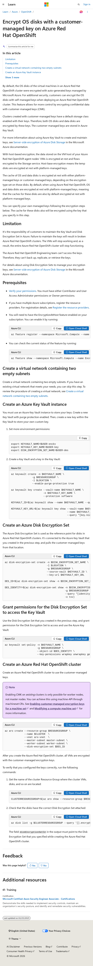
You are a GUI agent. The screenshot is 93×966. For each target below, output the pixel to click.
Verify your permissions (22, 291)
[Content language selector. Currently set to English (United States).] (22, 931)
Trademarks (62, 951)
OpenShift (26, 11)
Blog (48, 946)
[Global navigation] (3, 4)
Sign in (86, 4)
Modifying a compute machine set (55, 708)
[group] (49, 334)
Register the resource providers (71, 307)
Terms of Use (45, 951)
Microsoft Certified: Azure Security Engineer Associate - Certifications (39, 898)
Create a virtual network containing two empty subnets (33, 67)
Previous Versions (33, 946)
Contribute (62, 946)
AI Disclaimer (13, 946)
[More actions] (87, 12)
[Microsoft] (46, 4)
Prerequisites (11, 63)
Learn (5, 11)
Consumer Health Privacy (19, 951)
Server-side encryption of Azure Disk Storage (39, 142)
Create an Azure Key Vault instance (23, 72)
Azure (15, 11)
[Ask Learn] (81, 12)
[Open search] (78, 4)
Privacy (75, 946)
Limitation (10, 59)
